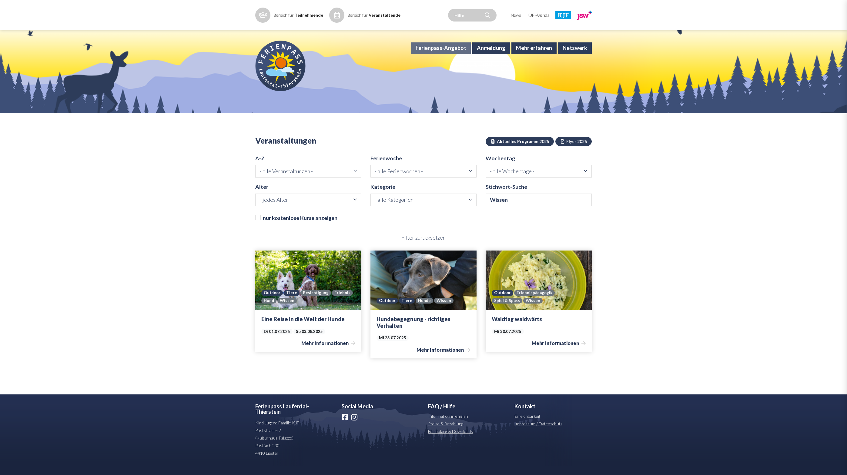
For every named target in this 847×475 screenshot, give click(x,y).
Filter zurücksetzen (423, 246)
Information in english (448, 425)
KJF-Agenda (538, 15)
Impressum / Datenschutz (538, 432)
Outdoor (273, 301)
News (516, 15)
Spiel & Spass (507, 309)
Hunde (425, 309)
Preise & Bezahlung (445, 432)
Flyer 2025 (573, 149)
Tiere (292, 301)
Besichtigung (317, 301)
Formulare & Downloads (450, 440)
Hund (269, 309)
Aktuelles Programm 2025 (519, 149)
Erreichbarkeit (527, 425)
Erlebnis (344, 301)
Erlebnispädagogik (536, 301)
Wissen (287, 309)
